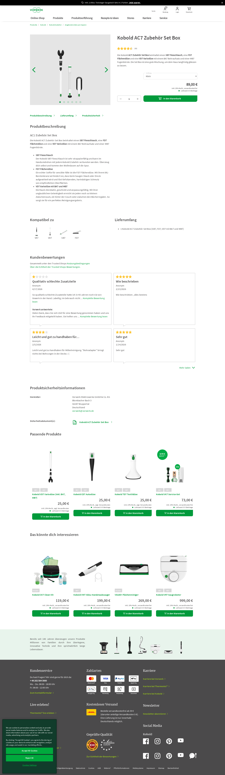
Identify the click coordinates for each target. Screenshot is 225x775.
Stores (131, 18)
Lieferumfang (66, 115)
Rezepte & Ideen (110, 18)
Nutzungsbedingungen (78, 263)
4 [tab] (72, 102)
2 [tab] (64, 102)
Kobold (43, 25)
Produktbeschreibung (41, 115)
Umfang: (149, 72)
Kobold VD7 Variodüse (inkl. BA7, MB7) (48, 496)
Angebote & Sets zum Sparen (75, 25)
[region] (29, 746)
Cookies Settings (29, 765)
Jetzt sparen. (135, 2)
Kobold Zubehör (55, 25)
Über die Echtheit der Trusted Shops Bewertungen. (55, 266)
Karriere (147, 18)
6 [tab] (80, 102)
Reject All (29, 758)
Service (164, 18)
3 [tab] (68, 102)
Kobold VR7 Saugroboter (168, 594)
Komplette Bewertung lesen (94, 316)
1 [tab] (60, 102)
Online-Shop (38, 18)
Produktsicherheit (91, 115)
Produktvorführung (82, 18)
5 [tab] (76, 102)
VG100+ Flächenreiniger (127, 594)
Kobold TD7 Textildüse (126, 494)
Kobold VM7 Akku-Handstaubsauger (91, 594)
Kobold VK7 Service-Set (168, 494)
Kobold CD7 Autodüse (84, 494)
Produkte (58, 18)
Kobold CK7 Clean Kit (43, 594)
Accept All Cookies (29, 751)
